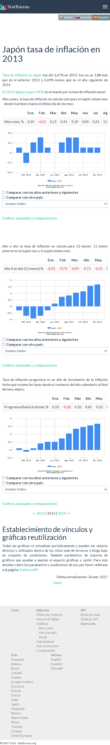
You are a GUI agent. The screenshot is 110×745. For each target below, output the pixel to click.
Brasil (15, 668)
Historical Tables (48, 619)
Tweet (57, 583)
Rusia (15, 722)
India (14, 700)
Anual (43, 637)
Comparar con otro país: (24, 197)
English (66, 17)
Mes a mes (46, 628)
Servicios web (90, 614)
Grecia (15, 695)
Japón (15, 704)
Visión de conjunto (50, 614)
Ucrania (16, 731)
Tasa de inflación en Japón (22, 75)
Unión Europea (21, 735)
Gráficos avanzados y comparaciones (29, 218)
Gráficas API (89, 619)
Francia (16, 691)
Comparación (46, 650)
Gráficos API (28, 570)
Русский (83, 17)
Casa (15, 610)
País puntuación (48, 646)
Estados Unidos (22, 682)
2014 (62, 513)
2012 (41, 513)
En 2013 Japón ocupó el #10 (23, 92)
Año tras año (48, 632)
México (16, 713)
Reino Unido (19, 717)
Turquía (16, 726)
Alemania (17, 659)
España (16, 677)
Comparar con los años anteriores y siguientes (42, 192)
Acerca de (88, 623)
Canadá (16, 673)
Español (101, 17)
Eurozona (17, 686)
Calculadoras (45, 641)
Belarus (16, 664)
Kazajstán (18, 709)
